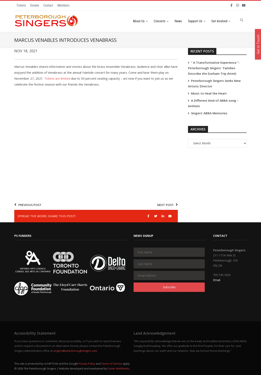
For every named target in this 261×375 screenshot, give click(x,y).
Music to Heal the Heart (209, 93)
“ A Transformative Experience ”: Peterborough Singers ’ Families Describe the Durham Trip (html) (213, 68)
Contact (48, 5)
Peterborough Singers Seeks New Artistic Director (214, 83)
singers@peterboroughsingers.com (75, 351)
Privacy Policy (87, 363)
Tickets (21, 5)
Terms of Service (111, 363)
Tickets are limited (57, 78)
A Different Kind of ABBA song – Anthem (213, 103)
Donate (34, 5)
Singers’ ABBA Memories (209, 113)
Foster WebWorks (119, 368)
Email (216, 280)
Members (63, 5)
